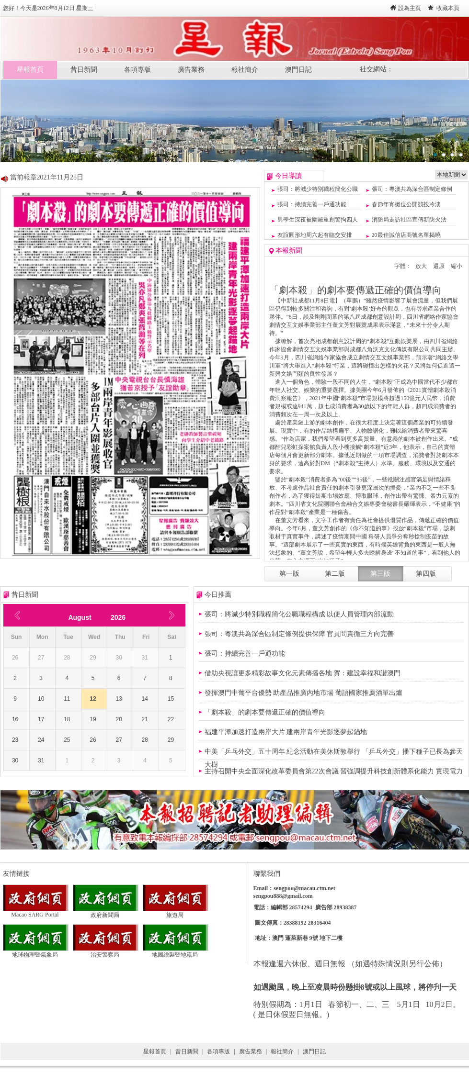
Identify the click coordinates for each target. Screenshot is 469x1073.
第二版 (335, 573)
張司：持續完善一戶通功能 (311, 204)
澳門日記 (298, 69)
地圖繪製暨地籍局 (175, 952)
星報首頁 (30, 69)
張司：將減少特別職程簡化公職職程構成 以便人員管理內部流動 (299, 614)
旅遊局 (175, 912)
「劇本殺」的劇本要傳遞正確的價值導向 (265, 712)
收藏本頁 (447, 8)
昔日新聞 (83, 69)
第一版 (289, 573)
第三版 (380, 573)
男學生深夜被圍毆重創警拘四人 (317, 219)
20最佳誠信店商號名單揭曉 (406, 235)
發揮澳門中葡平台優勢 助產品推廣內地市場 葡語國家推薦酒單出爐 (303, 692)
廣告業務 (191, 69)
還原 (439, 266)
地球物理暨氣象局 (36, 952)
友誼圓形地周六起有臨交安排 (314, 235)
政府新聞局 (105, 912)
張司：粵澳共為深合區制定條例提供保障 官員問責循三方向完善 (299, 633)
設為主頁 (409, 8)
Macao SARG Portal (36, 912)
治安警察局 (105, 952)
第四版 (426, 573)
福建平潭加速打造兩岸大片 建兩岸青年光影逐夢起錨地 (286, 732)
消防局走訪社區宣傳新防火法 (409, 219)
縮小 (456, 266)
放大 (421, 266)
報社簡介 (244, 69)
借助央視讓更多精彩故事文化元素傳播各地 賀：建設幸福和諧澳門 (303, 673)
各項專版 (137, 69)
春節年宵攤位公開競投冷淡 (406, 204)
